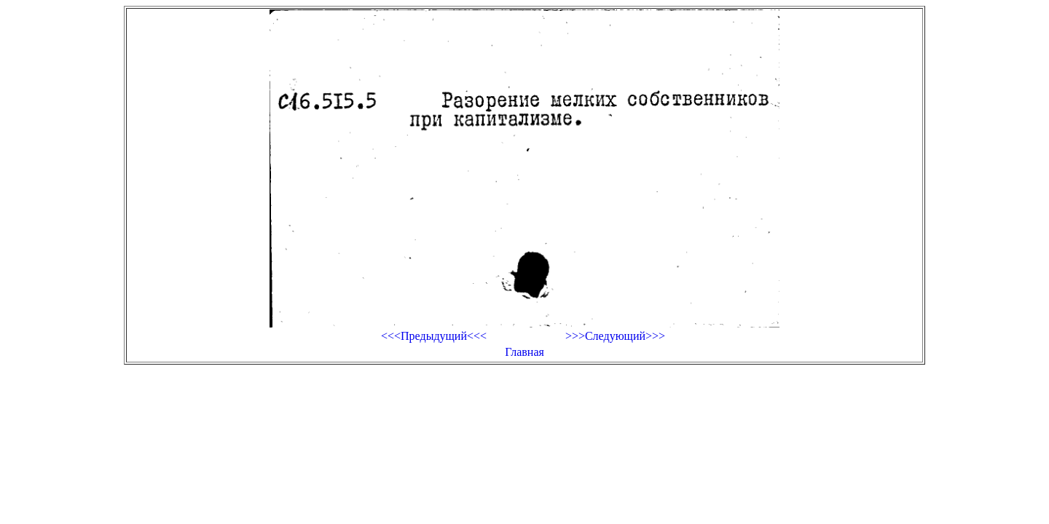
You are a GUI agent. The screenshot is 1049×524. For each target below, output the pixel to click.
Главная (524, 352)
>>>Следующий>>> (615, 336)
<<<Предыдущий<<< (434, 336)
